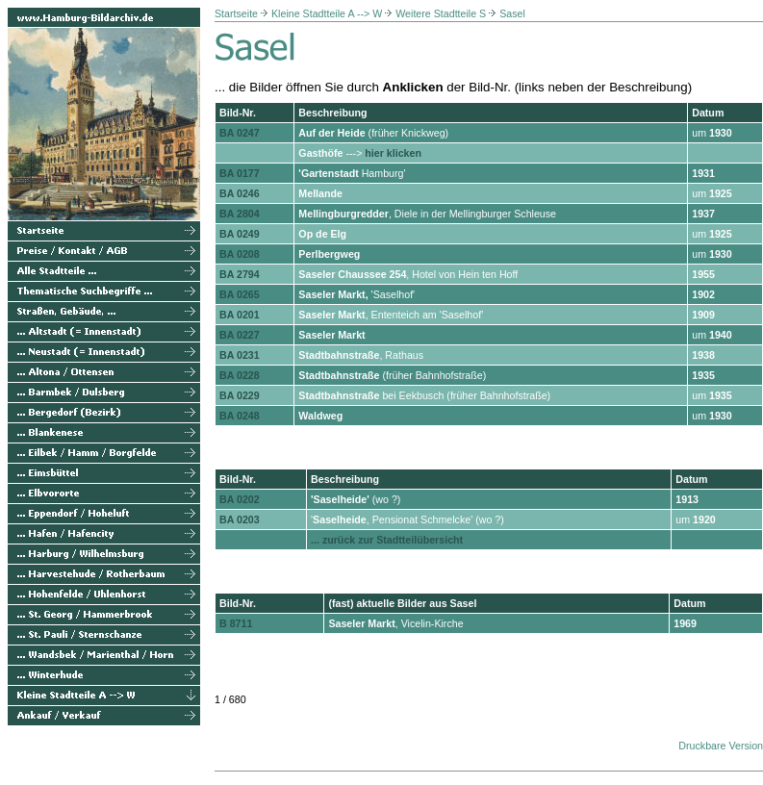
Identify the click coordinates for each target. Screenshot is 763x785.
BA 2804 (239, 213)
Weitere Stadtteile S (440, 13)
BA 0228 (239, 375)
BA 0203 (239, 519)
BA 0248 (239, 415)
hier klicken (393, 153)
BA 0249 (239, 234)
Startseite (236, 13)
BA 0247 (239, 133)
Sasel (512, 13)
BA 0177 (239, 173)
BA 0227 (239, 335)
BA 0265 (239, 294)
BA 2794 (239, 274)
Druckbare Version (720, 745)
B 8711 (235, 623)
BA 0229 (239, 395)
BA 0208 (239, 254)
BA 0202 (239, 499)
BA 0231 (239, 355)
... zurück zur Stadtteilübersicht (387, 539)
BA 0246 (239, 193)
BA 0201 (239, 314)
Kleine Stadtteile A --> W (326, 13)
